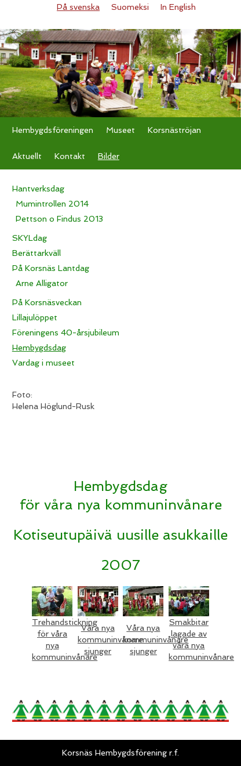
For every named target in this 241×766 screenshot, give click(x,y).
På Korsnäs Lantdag (50, 268)
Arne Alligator (42, 283)
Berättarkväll (36, 253)
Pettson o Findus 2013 (59, 218)
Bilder (108, 156)
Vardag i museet (43, 362)
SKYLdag (29, 238)
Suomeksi (130, 7)
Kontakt (69, 156)
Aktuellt (27, 156)
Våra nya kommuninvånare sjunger (110, 639)
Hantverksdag (38, 188)
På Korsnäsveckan (47, 302)
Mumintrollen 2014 (52, 203)
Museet (120, 130)
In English (178, 7)
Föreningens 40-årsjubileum (65, 332)
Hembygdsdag (39, 347)
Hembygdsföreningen (52, 130)
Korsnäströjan (174, 130)
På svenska (78, 7)
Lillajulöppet (34, 317)
